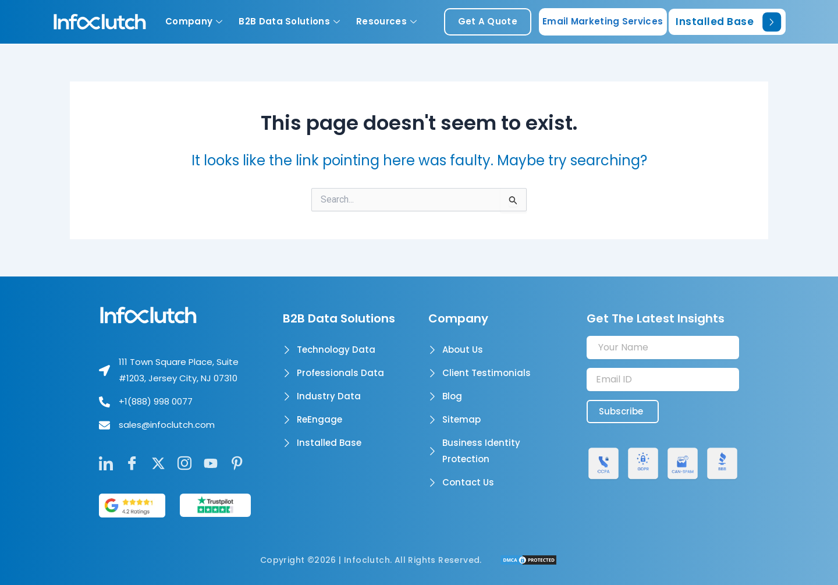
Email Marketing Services (602, 21)
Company (193, 21)
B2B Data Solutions (289, 21)
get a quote (487, 21)
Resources (386, 21)
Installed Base (728, 21)
